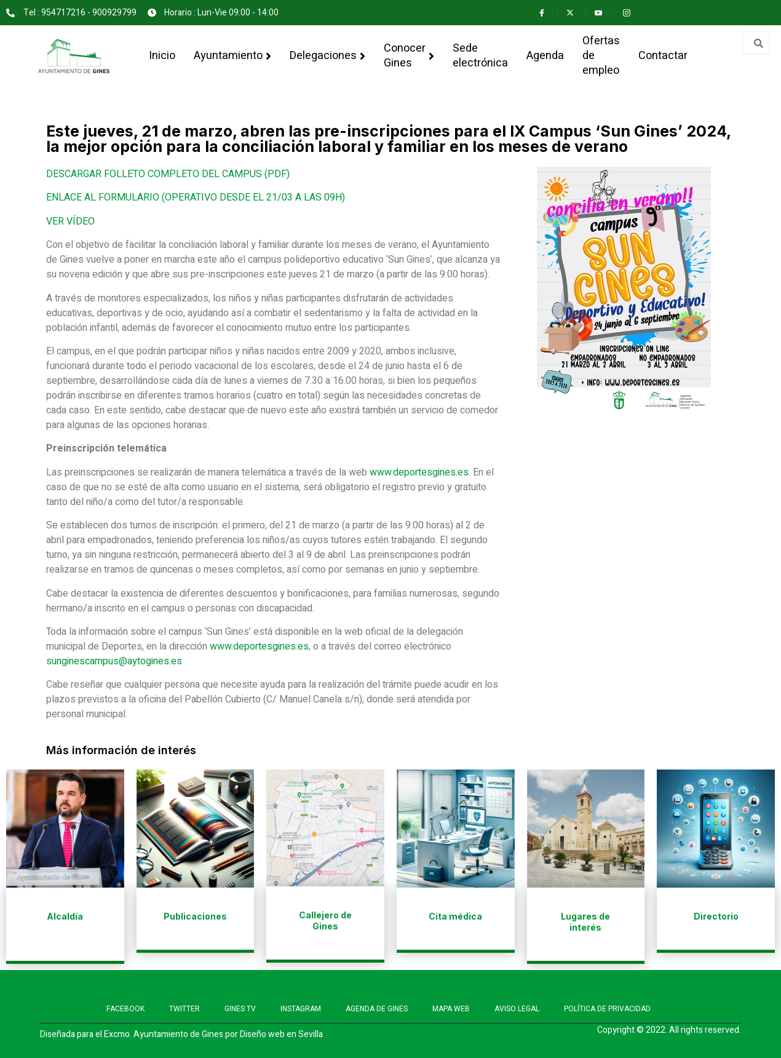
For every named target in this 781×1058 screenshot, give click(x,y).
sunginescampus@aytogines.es (114, 661)
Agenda (545, 55)
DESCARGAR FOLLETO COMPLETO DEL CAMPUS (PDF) (168, 174)
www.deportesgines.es (419, 472)
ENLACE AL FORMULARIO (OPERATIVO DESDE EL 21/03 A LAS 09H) (195, 197)
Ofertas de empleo (601, 56)
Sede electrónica (480, 55)
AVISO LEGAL (516, 1008)
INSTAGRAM (300, 1008)
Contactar (663, 55)
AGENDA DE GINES (377, 1008)
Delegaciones (327, 55)
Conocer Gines (409, 55)
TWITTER (184, 1008)
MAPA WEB (451, 1008)
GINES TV (240, 1008)
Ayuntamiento (232, 55)
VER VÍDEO (70, 221)
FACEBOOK (125, 1008)
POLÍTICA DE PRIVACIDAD (607, 1008)
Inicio (162, 55)
